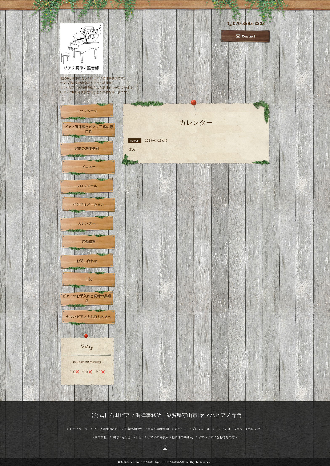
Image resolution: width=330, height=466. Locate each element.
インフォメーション (88, 204)
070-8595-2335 (246, 24)
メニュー (89, 167)
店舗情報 (89, 242)
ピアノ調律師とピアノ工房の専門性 (88, 129)
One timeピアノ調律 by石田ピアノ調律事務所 (156, 461)
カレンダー (87, 223)
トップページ (86, 111)
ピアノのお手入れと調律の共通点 (87, 298)
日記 (88, 279)
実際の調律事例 (87, 148)
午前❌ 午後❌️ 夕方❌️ (87, 372)
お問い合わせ (86, 261)
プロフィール (86, 186)
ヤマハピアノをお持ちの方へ (88, 317)
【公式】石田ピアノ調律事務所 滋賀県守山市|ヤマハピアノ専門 (165, 415)
